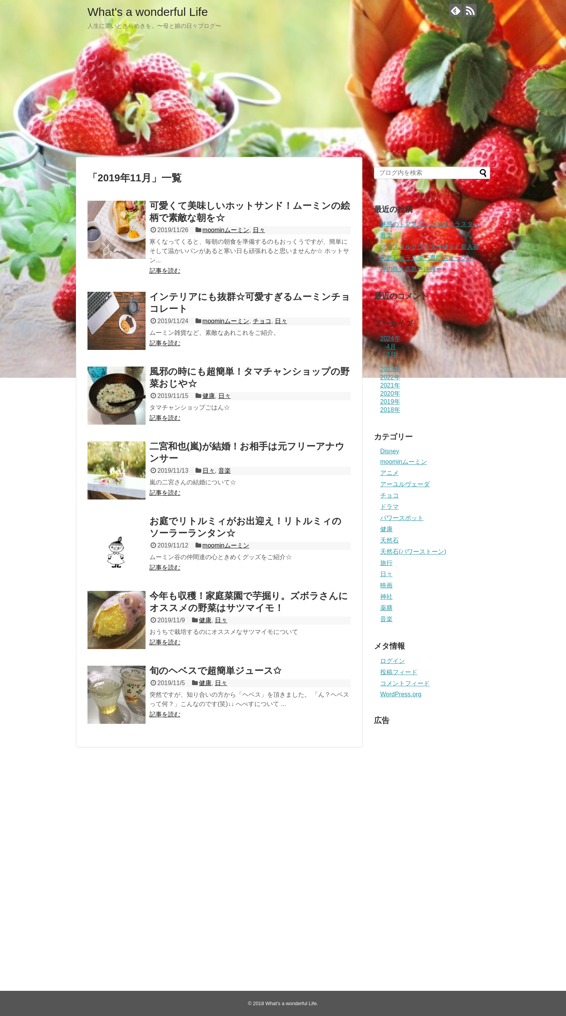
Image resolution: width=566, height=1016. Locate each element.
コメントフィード (405, 683)
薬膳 (386, 607)
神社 (386, 596)
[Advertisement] (283, 97)
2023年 (390, 369)
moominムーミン (225, 230)
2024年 (390, 338)
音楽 (224, 470)
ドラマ (389, 506)
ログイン (392, 661)
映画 (386, 585)
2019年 (390, 401)
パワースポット (402, 518)
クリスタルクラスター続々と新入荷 (429, 246)
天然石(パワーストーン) (413, 551)
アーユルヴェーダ (405, 484)
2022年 (390, 377)
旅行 (386, 563)
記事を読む (164, 270)
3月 (391, 354)
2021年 (390, 385)
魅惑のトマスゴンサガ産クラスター (429, 224)
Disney (389, 451)
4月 (391, 346)
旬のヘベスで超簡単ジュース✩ (215, 670)
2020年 (390, 393)
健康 (208, 396)
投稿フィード (398, 672)
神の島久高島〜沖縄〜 (411, 269)
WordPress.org (400, 694)
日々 (259, 230)
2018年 (390, 409)
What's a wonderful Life (147, 11)
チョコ (262, 321)
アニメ (389, 473)
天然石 (389, 540)
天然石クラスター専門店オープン (426, 258)
